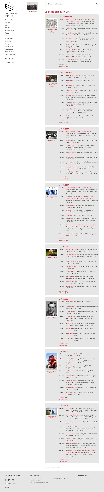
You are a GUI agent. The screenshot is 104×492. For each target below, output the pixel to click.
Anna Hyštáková (71, 261)
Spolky (7, 36)
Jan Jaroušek (69, 157)
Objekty (7, 28)
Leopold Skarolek (71, 109)
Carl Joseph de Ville (71, 408)
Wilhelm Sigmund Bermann (74, 172)
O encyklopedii (10, 62)
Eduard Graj (69, 338)
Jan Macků (69, 210)
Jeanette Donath (71, 85)
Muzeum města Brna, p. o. (61, 478)
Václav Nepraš (70, 422)
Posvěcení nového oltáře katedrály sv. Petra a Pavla (81, 225)
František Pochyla (71, 102)
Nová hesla (9, 46)
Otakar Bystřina (71, 311)
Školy (7, 33)
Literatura (8, 41)
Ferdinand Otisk (71, 28)
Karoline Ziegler (70, 366)
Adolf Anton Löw (71, 302)
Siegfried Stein (70, 95)
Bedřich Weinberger (72, 60)
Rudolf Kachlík (70, 271)
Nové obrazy (9, 49)
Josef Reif (68, 371)
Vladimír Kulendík (71, 281)
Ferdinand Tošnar (71, 116)
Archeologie (9, 38)
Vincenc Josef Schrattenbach (74, 415)
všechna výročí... (64, 66)
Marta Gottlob (70, 167)
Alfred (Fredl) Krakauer (72, 444)
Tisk (58, 468)
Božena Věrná (70, 55)
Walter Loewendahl (72, 427)
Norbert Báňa (70, 234)
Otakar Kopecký (71, 316)
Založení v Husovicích (73, 38)
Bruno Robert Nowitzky (73, 266)
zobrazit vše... (63, 65)
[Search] (72, 4)
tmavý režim (12, 483)
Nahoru (47, 468)
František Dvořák (71, 50)
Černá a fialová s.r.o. (83, 479)
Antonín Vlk (69, 328)
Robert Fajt (69, 392)
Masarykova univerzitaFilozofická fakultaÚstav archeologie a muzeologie (38, 481)
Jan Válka (69, 439)
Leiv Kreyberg (70, 276)
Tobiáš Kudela (70, 205)
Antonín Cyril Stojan (72, 249)
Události (8, 22)
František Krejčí (70, 376)
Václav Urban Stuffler (72, 354)
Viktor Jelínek (70, 333)
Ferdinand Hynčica (71, 90)
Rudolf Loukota (70, 140)
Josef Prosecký (70, 80)
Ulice (7, 25)
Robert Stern (70, 323)
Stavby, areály (10, 30)
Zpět (53, 468)
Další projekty (10, 54)
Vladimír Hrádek (71, 152)
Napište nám (9, 52)
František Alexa (70, 306)
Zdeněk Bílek (70, 286)
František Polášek (71, 145)
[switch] (6, 483)
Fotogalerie (9, 44)
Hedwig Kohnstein (71, 359)
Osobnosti (8, 20)
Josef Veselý (69, 218)
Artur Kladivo (70, 33)
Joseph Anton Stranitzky (73, 75)
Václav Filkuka (70, 434)
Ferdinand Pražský (71, 381)
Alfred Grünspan (71, 215)
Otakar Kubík (70, 45)
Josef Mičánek (70, 387)
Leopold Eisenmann (72, 254)
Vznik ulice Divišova (32, 11)
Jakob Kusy (69, 162)
